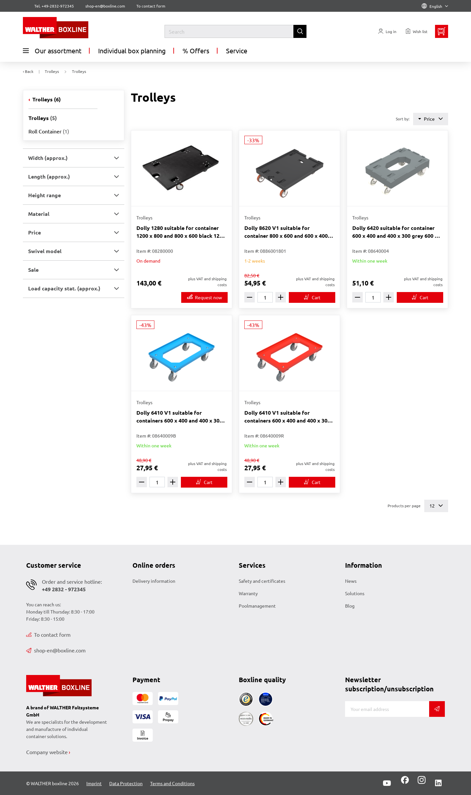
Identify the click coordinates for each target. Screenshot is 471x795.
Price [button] (34, 232)
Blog (350, 606)
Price (430, 118)
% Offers (196, 50)
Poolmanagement (257, 606)
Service (236, 50)
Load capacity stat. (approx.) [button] (64, 288)
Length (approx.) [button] (49, 176)
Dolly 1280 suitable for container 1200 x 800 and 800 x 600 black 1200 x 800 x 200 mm (180, 232)
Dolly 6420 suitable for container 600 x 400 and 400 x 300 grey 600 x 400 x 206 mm (395, 232)
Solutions (354, 593)
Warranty (248, 593)
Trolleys (46, 99)
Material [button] (38, 213)
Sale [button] (33, 269)
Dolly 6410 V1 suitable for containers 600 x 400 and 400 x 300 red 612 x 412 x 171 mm (287, 416)
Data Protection (126, 783)
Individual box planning (132, 50)
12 (436, 505)
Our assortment (52, 50)
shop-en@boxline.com (56, 650)
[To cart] (312, 297)
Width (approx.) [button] (48, 157)
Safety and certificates (262, 581)
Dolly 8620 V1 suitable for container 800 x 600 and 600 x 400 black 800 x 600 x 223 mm (286, 232)
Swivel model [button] (44, 251)
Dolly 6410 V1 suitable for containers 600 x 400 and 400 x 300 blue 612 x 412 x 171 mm (179, 416)
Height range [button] (44, 195)
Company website (47, 752)
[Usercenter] (387, 31)
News (351, 581)
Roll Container (48, 131)
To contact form (150, 6)
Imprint (94, 783)
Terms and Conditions (172, 783)
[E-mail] (387, 709)
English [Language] (435, 6)
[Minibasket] (441, 31)
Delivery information (153, 581)
